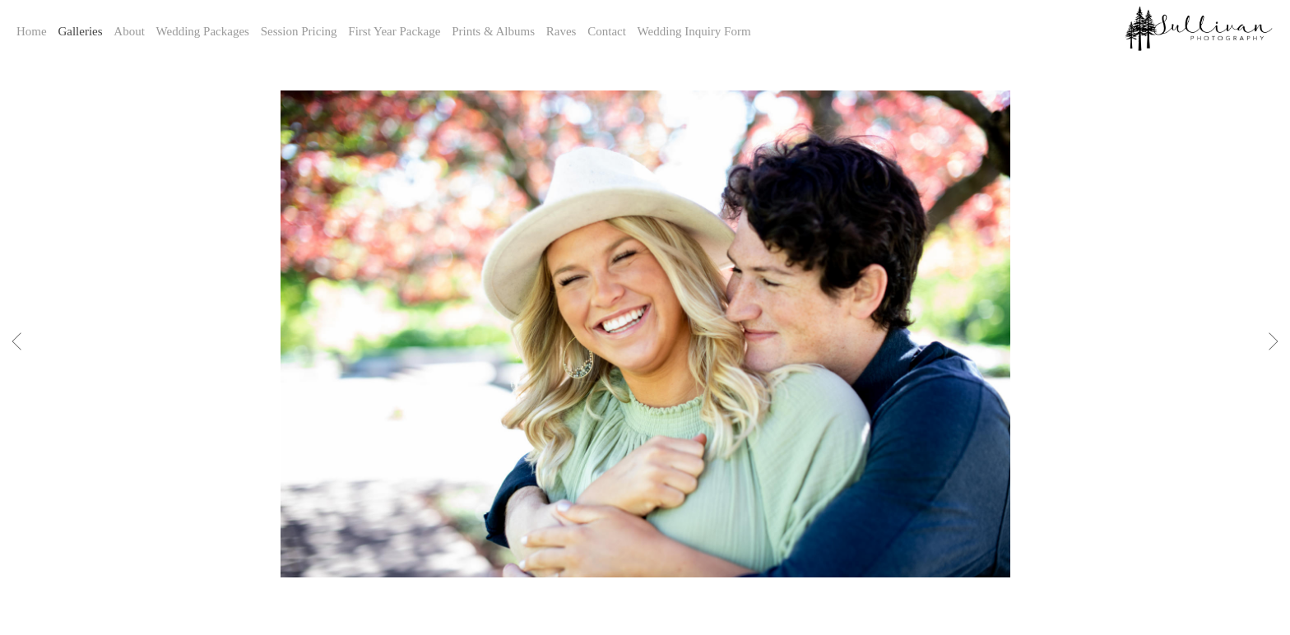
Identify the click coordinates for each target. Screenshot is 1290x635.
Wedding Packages (202, 31)
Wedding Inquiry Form (694, 31)
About (129, 31)
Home (31, 31)
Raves (561, 31)
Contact (606, 31)
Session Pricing (299, 31)
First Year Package (394, 31)
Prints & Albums (493, 31)
